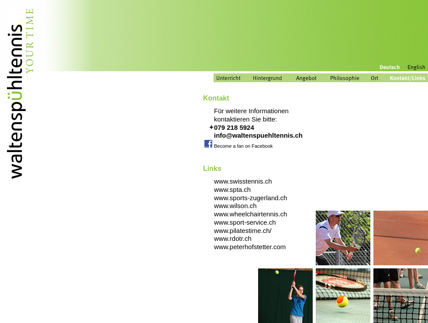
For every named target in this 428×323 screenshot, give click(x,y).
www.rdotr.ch (233, 238)
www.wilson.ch (235, 205)
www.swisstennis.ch (243, 181)
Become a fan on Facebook (243, 146)
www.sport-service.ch (245, 222)
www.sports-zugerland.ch (250, 197)
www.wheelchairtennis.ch (250, 214)
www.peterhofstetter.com (250, 246)
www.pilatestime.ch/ (243, 230)
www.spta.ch (232, 189)
